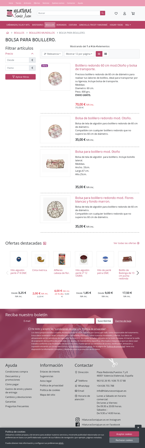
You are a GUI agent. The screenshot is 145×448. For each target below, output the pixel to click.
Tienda (18, 3)
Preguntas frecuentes (17, 406)
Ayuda (80, 3)
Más (127, 24)
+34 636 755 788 (105, 385)
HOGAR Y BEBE (116, 24)
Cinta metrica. (39, 270)
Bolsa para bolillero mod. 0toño (97, 152)
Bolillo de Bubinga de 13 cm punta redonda (126, 274)
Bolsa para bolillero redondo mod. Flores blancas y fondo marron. (104, 199)
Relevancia (51, 53)
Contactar (71, 3)
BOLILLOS (50, 24)
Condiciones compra (16, 371)
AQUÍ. (61, 443)
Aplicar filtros (20, 76)
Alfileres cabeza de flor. (62, 271)
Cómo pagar (12, 384)
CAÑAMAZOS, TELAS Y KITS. (18, 24)
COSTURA (73, 24)
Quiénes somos (58, 3)
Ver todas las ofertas (127, 243)
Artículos (27, 3)
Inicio (11, 3)
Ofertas (37, 3)
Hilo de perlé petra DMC (104, 271)
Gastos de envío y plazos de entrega (18, 390)
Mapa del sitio (47, 394)
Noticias (46, 3)
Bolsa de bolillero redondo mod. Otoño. (103, 118)
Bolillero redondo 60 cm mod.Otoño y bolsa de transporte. (106, 67)
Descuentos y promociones (12, 378)
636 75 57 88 (119, 380)
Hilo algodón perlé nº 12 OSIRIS (82, 273)
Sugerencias (46, 376)
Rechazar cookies (124, 440)
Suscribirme (104, 321)
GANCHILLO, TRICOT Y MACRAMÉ (93, 24)
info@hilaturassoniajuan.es (80, 346)
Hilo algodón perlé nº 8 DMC (19, 271)
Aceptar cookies (124, 434)
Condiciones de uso (65, 328)
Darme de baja (123, 321)
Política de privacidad (93, 328)
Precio (9, 53)
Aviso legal (45, 380)
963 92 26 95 (103, 380)
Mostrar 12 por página (78, 53)
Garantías (10, 401)
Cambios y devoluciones (18, 397)
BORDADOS (61, 24)
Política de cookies (50, 390)
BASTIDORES (37, 24)
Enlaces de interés (50, 371)
